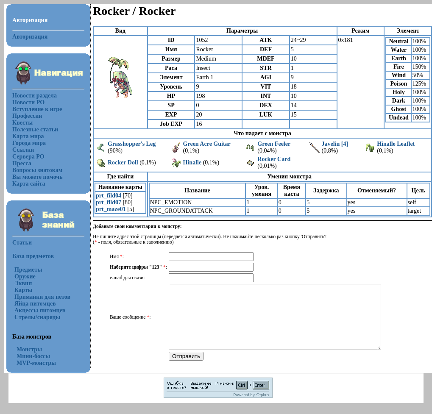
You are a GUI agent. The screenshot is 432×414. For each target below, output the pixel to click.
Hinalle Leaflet (396, 144)
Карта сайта (28, 184)
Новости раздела (34, 95)
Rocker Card (273, 159)
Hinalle (192, 162)
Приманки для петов (42, 297)
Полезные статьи (35, 129)
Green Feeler (273, 144)
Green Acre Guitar (207, 144)
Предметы (28, 270)
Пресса (21, 163)
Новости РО (28, 102)
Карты (23, 290)
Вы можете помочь (37, 177)
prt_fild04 (108, 195)
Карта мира (28, 136)
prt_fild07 (108, 202)
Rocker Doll (123, 162)
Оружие (25, 276)
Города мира (29, 143)
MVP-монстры (36, 363)
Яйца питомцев (35, 303)
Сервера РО (28, 156)
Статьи (22, 242)
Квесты (22, 122)
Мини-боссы (33, 356)
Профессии (27, 116)
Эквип (23, 283)
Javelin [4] (334, 144)
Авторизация (29, 36)
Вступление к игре (37, 109)
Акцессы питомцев (39, 310)
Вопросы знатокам (37, 170)
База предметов (33, 256)
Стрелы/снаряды (37, 317)
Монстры (29, 349)
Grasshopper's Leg (132, 144)
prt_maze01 (111, 209)
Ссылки (23, 150)
